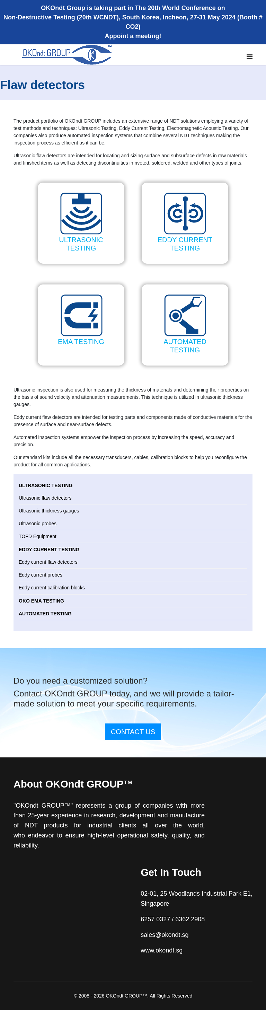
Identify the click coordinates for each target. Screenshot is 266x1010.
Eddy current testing (49, 549)
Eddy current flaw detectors (48, 562)
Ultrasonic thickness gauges (49, 510)
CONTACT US (133, 732)
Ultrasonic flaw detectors (45, 498)
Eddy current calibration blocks (52, 587)
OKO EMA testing (41, 601)
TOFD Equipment (37, 536)
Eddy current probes (40, 575)
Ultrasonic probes (37, 523)
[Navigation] (249, 57)
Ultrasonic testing (45, 485)
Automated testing (45, 613)
